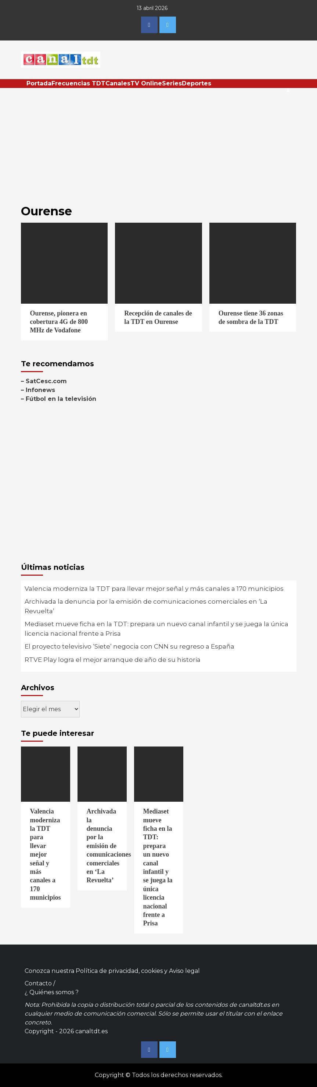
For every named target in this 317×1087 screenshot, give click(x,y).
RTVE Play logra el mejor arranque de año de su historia (113, 659)
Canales (117, 83)
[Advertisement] (159, 143)
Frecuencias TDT (78, 83)
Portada (38, 83)
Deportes (196, 83)
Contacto (38, 983)
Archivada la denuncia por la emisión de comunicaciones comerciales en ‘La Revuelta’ (146, 606)
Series (172, 83)
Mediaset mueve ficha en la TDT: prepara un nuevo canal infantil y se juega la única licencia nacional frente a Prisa (156, 628)
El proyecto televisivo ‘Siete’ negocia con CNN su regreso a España (129, 646)
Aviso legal (184, 970)
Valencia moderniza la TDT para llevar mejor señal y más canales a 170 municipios (154, 588)
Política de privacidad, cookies (119, 970)
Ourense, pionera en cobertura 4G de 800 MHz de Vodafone (59, 322)
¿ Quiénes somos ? (52, 992)
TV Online (146, 83)
